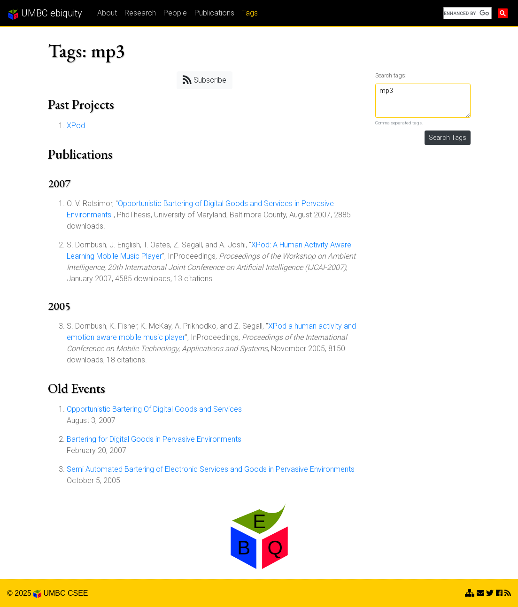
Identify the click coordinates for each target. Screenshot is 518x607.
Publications (214, 12)
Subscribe (204, 80)
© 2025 (24, 593)
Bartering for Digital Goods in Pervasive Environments (154, 439)
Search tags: (391, 75)
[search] (466, 13)
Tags (250, 12)
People (175, 12)
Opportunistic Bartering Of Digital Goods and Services (154, 409)
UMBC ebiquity (45, 14)
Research (140, 12)
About (107, 12)
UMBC (54, 593)
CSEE (78, 593)
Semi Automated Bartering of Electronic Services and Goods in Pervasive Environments (211, 469)
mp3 (423, 101)
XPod (76, 125)
